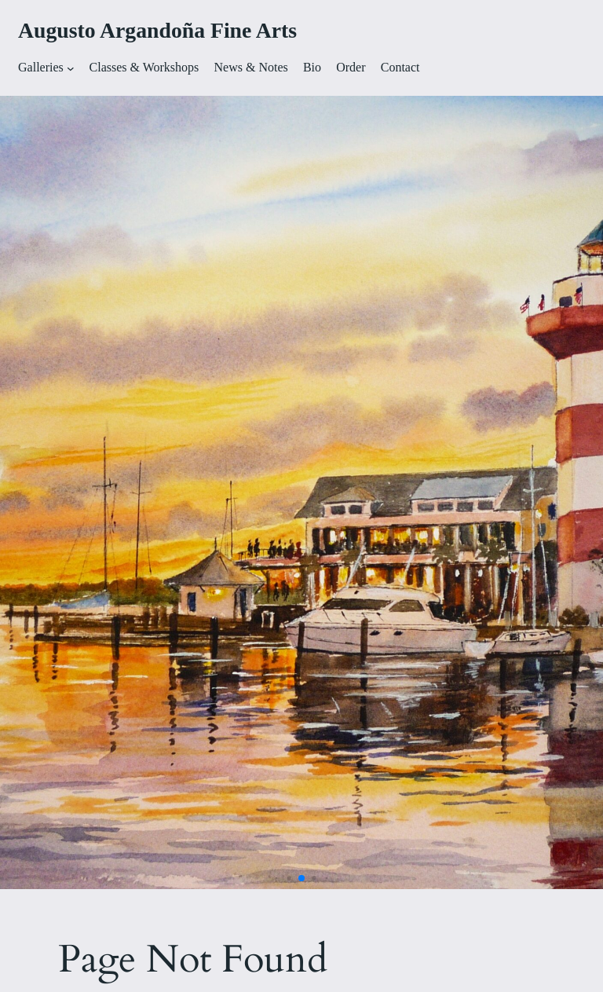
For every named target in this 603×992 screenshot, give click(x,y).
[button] (277, 878)
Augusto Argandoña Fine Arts (157, 30)
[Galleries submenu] (71, 68)
